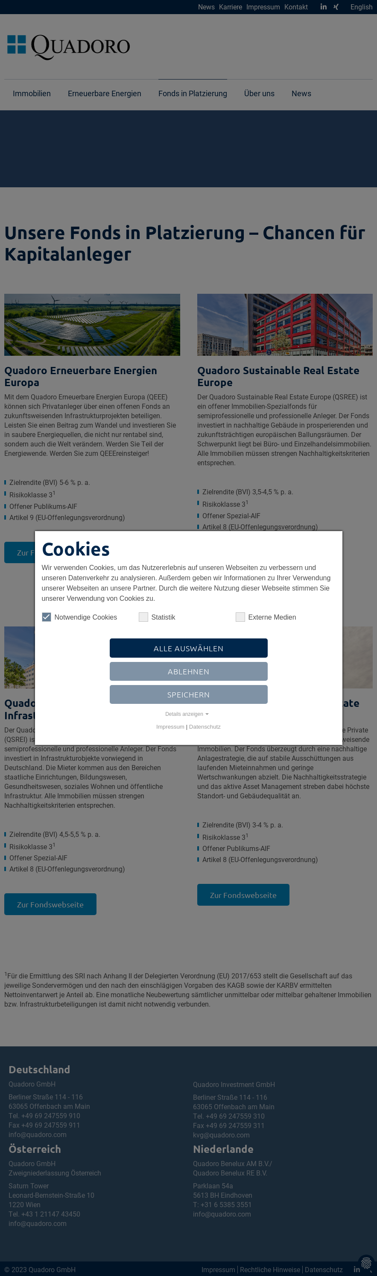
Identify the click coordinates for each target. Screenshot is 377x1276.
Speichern (188, 694)
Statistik (157, 617)
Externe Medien (266, 617)
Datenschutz (205, 727)
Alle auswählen (189, 648)
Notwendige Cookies (79, 617)
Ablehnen (189, 671)
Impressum (170, 727)
